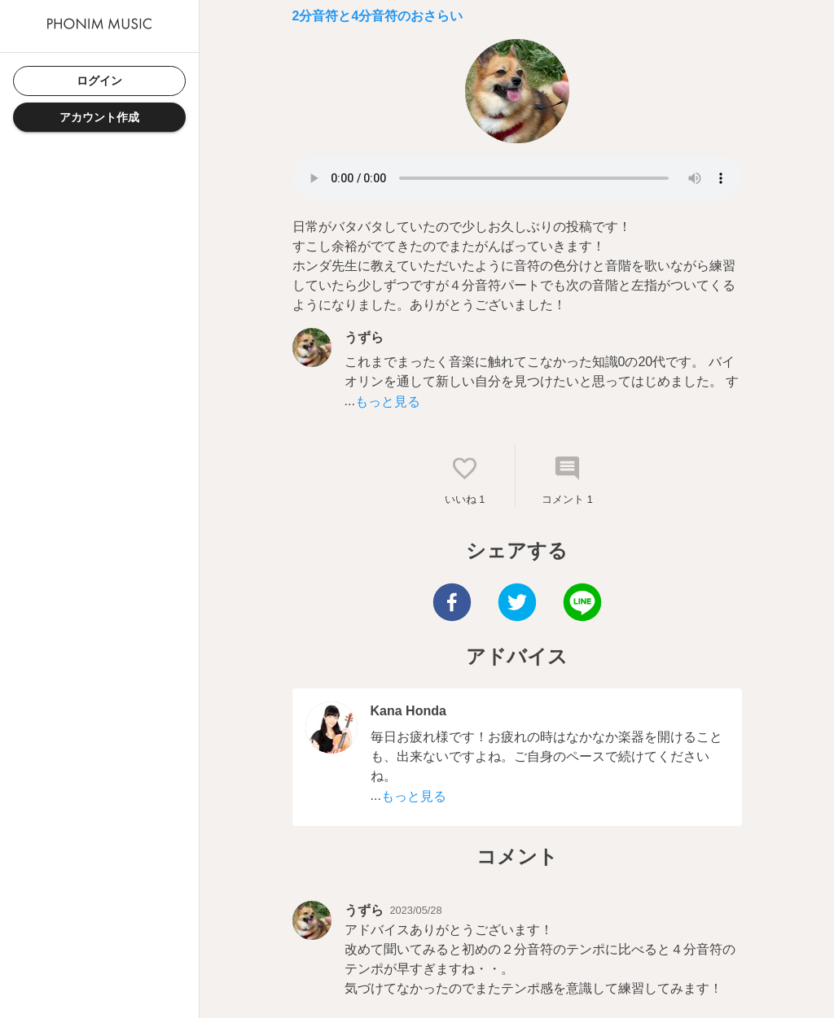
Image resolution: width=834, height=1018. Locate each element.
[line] (582, 604)
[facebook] (452, 604)
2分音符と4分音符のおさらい (377, 16)
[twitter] (517, 604)
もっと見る (387, 402)
